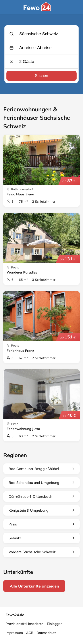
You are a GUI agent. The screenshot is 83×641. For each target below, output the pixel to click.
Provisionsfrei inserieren (25, 624)
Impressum (14, 633)
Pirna (41, 524)
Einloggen (54, 624)
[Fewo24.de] (38, 9)
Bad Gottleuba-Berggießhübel (41, 469)
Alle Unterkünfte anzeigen (34, 586)
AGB (29, 633)
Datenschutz (46, 633)
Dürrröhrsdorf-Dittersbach (41, 496)
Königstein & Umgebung (41, 510)
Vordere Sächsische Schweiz (41, 552)
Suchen (41, 75)
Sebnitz (41, 538)
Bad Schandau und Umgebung (41, 482)
